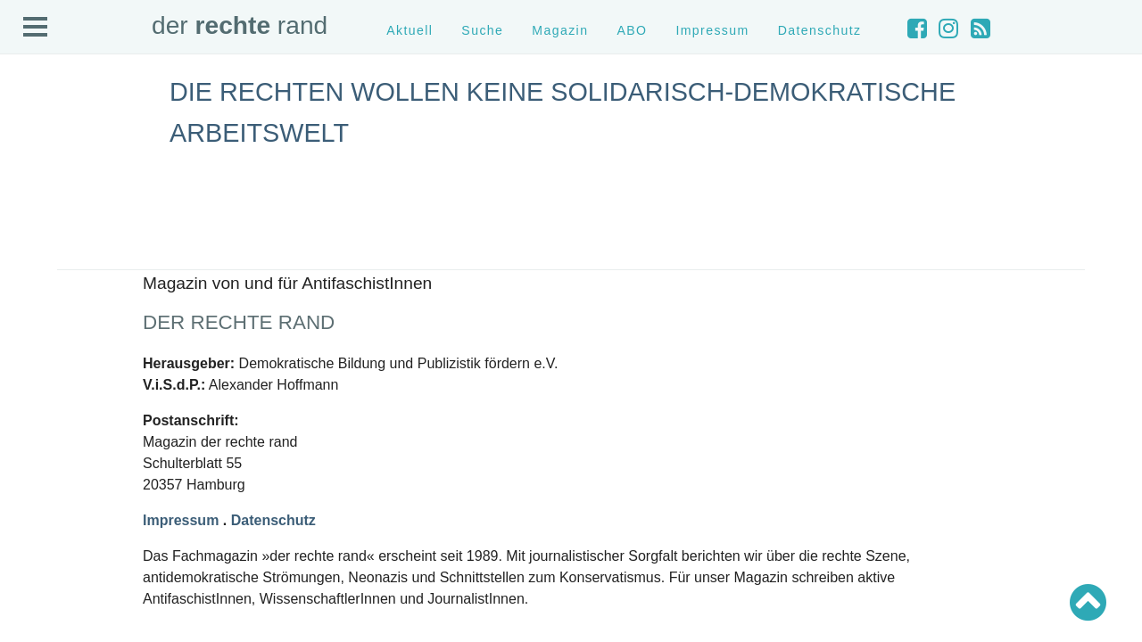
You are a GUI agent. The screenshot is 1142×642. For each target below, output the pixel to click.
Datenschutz (820, 30)
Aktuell (409, 30)
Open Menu (35, 27)
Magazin (560, 30)
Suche (482, 30)
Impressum (712, 30)
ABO (632, 30)
